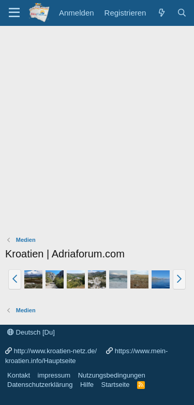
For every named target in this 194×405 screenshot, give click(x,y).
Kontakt (18, 375)
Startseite (115, 384)
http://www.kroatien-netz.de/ (55, 351)
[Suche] (182, 12)
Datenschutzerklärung (39, 384)
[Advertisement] (97, 128)
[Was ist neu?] (161, 12)
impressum (54, 375)
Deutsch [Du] (31, 332)
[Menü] (14, 13)
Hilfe (87, 384)
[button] (14, 279)
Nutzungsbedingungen (111, 375)
